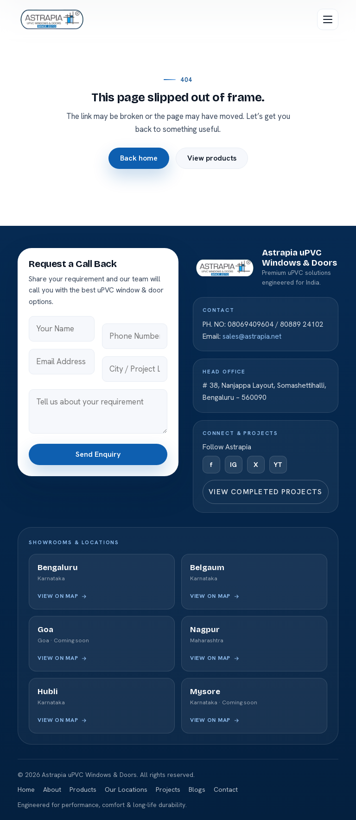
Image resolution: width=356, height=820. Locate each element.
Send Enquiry (98, 454)
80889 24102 (302, 324)
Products (83, 789)
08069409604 (250, 324)
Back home (139, 158)
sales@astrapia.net (251, 336)
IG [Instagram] (233, 464)
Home (26, 789)
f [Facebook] (211, 464)
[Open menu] (327, 19)
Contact (226, 789)
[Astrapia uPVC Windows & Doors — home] (51, 19)
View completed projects (265, 492)
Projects (168, 789)
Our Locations (126, 789)
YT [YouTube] (277, 464)
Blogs (197, 789)
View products (211, 158)
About (52, 789)
